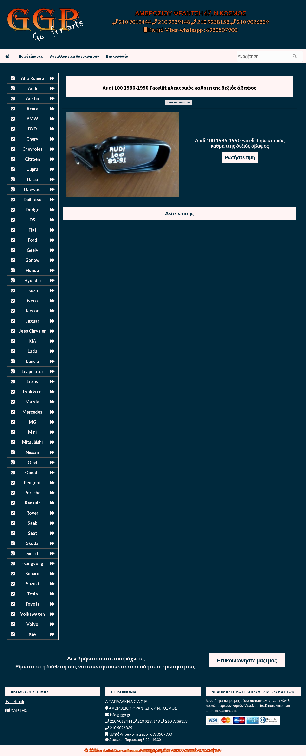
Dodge (32, 209)
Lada (32, 351)
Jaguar (32, 320)
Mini (32, 432)
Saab (32, 523)
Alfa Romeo (32, 78)
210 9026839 (249, 22)
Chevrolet (32, 149)
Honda (32, 270)
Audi (32, 88)
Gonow (32, 260)
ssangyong (32, 563)
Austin (32, 98)
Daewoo (32, 189)
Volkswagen (32, 614)
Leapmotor (32, 371)
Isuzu (32, 290)
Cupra (32, 169)
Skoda (32, 543)
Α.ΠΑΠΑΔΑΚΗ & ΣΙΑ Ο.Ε (126, 701)
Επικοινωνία (117, 56)
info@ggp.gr (117, 714)
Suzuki (32, 583)
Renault (32, 502)
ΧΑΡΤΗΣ (16, 710)
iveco (32, 300)
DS (32, 219)
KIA (32, 341)
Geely (32, 250)
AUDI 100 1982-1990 (179, 102)
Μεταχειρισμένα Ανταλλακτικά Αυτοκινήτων (180, 750)
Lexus (32, 381)
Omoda (32, 472)
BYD (32, 128)
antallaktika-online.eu (119, 750)
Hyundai (32, 280)
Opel (32, 462)
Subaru (32, 573)
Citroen (32, 159)
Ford (32, 240)
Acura (32, 108)
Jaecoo (32, 310)
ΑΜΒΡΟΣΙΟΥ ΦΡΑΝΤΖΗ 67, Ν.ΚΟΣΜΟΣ (190, 13)
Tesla (32, 593)
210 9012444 (131, 22)
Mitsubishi (32, 442)
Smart (32, 553)
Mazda (32, 401)
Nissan (32, 452)
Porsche (32, 492)
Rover (32, 513)
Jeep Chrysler (32, 331)
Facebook (14, 701)
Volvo (32, 624)
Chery (32, 139)
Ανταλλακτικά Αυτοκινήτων (74, 56)
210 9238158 (210, 22)
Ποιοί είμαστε (31, 56)
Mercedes (32, 411)
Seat (32, 533)
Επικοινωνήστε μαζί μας (247, 660)
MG (32, 422)
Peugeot (32, 482)
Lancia (32, 361)
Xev (32, 634)
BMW (32, 118)
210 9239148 (171, 22)
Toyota (32, 604)
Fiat (32, 230)
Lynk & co (32, 391)
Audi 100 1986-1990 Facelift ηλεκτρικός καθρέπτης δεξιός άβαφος (179, 87)
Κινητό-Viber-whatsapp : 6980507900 (191, 29)
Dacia (32, 179)
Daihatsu (32, 199)
